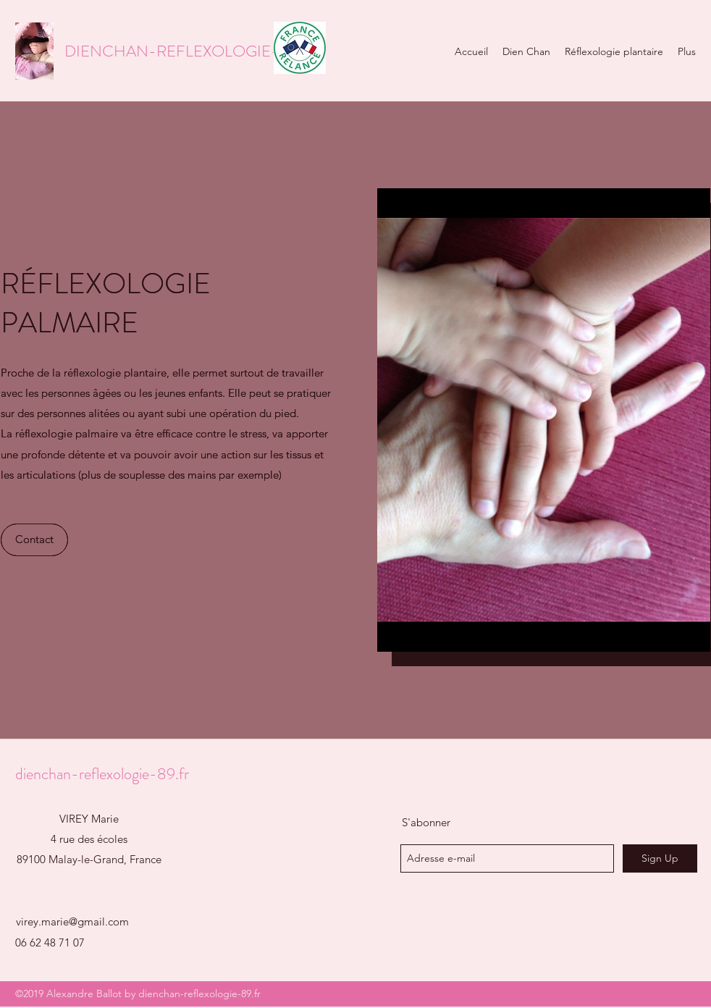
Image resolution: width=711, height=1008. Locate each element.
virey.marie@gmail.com (72, 921)
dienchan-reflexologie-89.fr (102, 774)
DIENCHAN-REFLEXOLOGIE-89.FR (192, 51)
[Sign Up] (660, 858)
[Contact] (34, 540)
